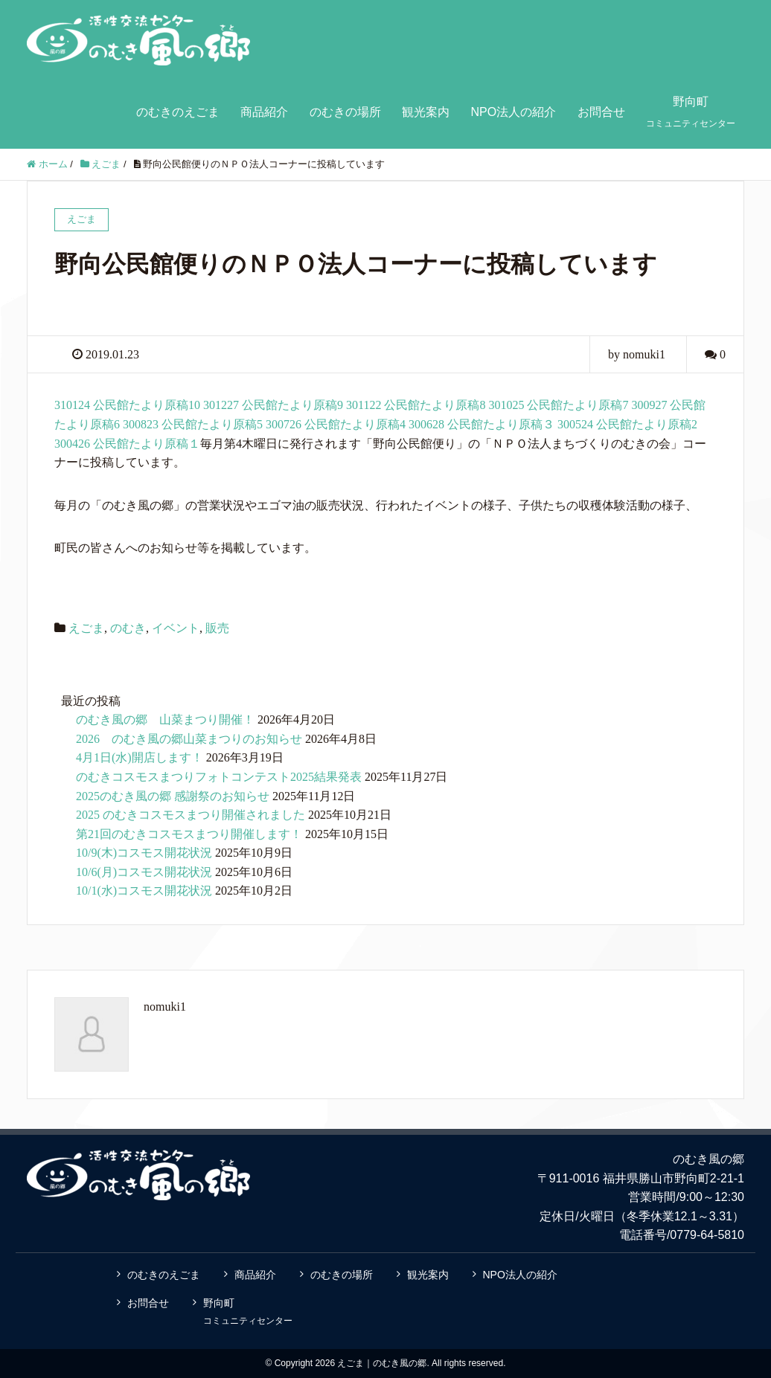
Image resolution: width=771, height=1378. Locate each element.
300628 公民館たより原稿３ (481, 424)
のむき (128, 628)
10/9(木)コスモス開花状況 (144, 852)
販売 (217, 628)
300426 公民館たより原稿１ (127, 443)
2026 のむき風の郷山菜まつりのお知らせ (189, 739)
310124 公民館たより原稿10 (127, 405)
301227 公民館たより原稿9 (273, 405)
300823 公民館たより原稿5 (193, 424)
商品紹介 (264, 112)
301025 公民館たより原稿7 (558, 405)
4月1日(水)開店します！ (139, 757)
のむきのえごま (178, 112)
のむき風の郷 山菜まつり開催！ (165, 719)
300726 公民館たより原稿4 (336, 424)
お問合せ (601, 112)
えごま (86, 628)
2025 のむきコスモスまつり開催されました (190, 814)
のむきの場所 (345, 112)
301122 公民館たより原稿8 (415, 405)
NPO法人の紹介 (513, 112)
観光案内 (426, 112)
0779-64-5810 (707, 1235)
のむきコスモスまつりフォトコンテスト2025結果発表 (219, 776)
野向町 (690, 112)
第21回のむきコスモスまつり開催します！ (189, 834)
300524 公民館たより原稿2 (627, 424)
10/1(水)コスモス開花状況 (144, 890)
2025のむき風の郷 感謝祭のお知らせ (172, 796)
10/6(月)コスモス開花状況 (144, 872)
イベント (175, 628)
